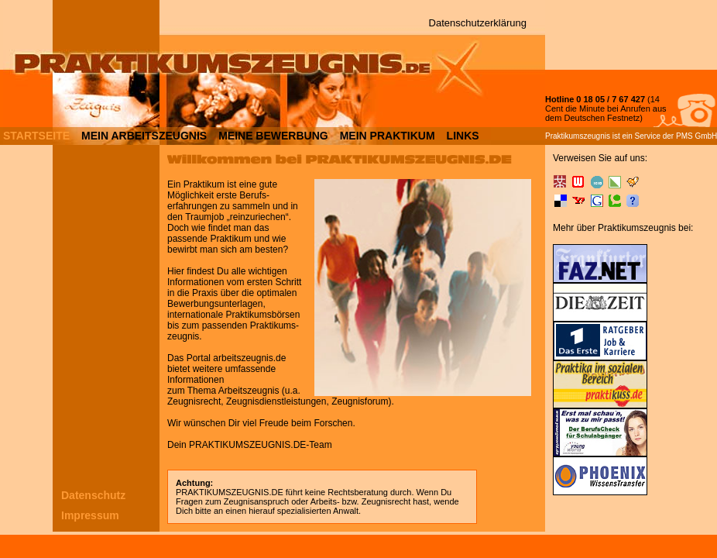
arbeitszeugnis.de (249, 358)
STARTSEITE (36, 135)
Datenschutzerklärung (478, 23)
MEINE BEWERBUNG (273, 135)
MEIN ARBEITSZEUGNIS (144, 135)
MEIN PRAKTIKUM (387, 135)
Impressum (90, 515)
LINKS (463, 135)
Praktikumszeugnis (577, 136)
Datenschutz (93, 495)
